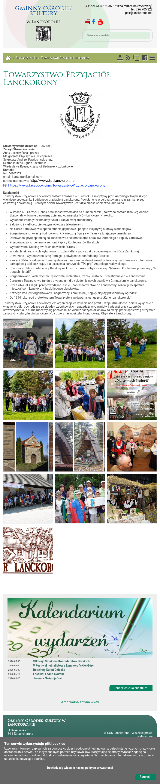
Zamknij (145, 776)
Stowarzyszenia (26, 57)
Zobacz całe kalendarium (130, 688)
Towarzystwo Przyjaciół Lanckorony (65, 57)
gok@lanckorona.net (139, 13)
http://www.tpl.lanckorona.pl (52, 180)
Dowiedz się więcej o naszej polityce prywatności (80, 767)
